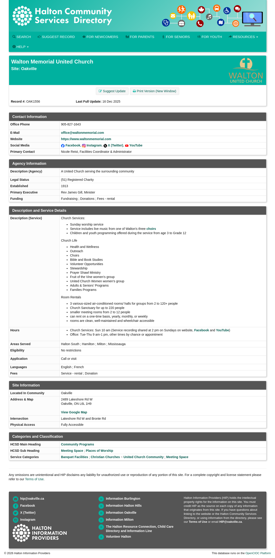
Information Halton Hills (124, 505)
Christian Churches (105, 457)
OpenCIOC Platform (258, 553)
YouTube (136, 145)
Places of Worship (99, 450)
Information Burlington (123, 498)
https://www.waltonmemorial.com (86, 139)
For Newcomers (100, 37)
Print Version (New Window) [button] (154, 91)
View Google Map (74, 412)
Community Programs (77, 444)
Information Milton (120, 519)
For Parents (139, 37)
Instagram (94, 145)
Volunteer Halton (118, 536)
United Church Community (144, 457)
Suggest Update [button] (112, 91)
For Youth (209, 37)
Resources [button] (243, 37)
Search (21, 37)
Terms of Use (34, 479)
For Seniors (175, 37)
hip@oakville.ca (32, 498)
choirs (151, 229)
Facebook (73, 145)
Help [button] (20, 47)
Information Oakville (121, 512)
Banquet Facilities (74, 457)
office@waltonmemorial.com (82, 132)
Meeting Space (72, 450)
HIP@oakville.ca (230, 521)
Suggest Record (56, 37)
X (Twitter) (115, 145)
